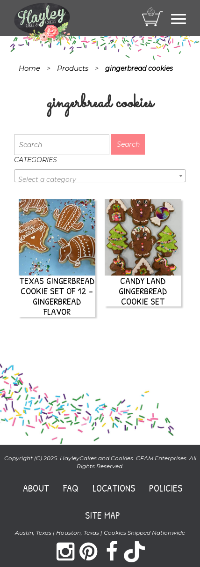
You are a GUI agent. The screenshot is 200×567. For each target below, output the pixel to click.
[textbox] (100, 179)
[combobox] (100, 175)
